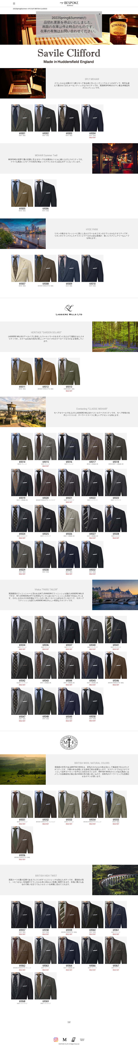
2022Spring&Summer (20, 9)
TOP (69, 1022)
